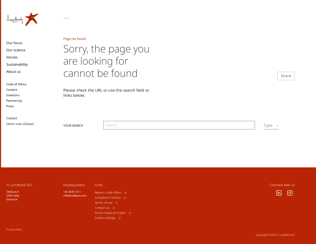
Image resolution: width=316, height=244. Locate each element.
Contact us (102, 207)
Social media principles (110, 212)
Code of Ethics (16, 84)
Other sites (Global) (20, 124)
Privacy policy (14, 229)
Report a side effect (108, 192)
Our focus (14, 43)
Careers (12, 89)
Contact (11, 118)
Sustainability (17, 64)
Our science (15, 50)
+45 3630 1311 (72, 192)
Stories (12, 57)
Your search (73, 125)
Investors (13, 95)
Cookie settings (105, 218)
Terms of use (103, 202)
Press (10, 106)
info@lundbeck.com (74, 195)
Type (268, 125)
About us (13, 71)
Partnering (14, 100)
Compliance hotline (108, 197)
